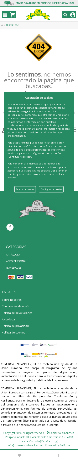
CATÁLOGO (13, 254)
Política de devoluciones (17, 313)
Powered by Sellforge (58, 445)
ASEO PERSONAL (16, 261)
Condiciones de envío (15, 306)
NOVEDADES (14, 267)
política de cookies (39, 170)
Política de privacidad (15, 326)
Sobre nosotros (12, 300)
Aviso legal (8, 319)
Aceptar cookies (25, 189)
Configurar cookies (51, 189)
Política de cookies (13, 332)
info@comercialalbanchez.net (25, 445)
